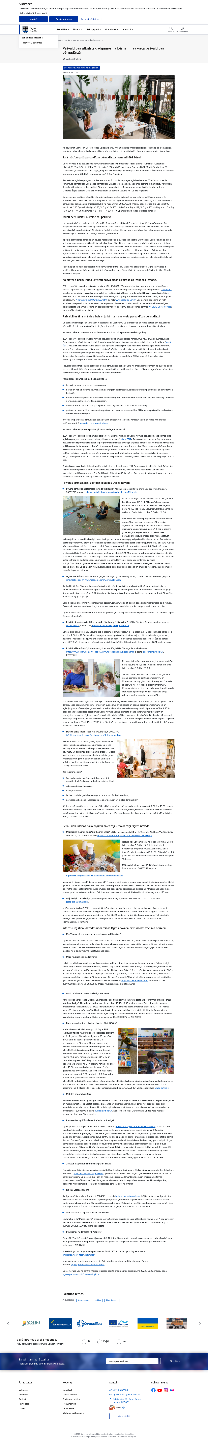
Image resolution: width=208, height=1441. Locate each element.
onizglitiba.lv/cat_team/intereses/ (79, 1254)
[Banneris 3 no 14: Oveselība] (89, 1323)
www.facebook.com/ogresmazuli (107, 875)
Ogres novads (83, 1300)
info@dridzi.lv (72, 625)
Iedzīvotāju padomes (32, 73)
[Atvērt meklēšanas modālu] (171, 30)
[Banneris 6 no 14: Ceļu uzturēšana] (177, 1323)
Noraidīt (33, 19)
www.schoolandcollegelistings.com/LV (110, 625)
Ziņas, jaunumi (112, 1300)
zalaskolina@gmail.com (77, 901)
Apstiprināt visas (64, 19)
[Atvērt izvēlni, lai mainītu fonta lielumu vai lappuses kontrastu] (182, 30)
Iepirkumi (23, 1394)
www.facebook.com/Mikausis (122, 492)
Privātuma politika (71, 1399)
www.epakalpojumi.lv (125, 300)
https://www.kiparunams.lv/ (79, 651)
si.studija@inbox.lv (103, 1110)
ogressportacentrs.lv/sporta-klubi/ (88, 1264)
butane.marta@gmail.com (127, 1196)
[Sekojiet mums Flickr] (172, 1390)
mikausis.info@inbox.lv (96, 492)
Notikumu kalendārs (31, 48)
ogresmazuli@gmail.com (78, 875)
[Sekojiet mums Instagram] (166, 1390)
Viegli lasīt (67, 1390)
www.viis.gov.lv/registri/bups (94, 423)
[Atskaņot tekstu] (74, 59)
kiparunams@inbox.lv (153, 651)
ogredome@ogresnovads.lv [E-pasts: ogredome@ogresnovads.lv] (126, 1394)
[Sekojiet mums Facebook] (153, 1390)
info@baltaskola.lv (75, 579)
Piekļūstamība (69, 1403)
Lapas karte (68, 1408)
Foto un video (28, 58)
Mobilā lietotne (70, 1394)
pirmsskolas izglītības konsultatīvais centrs (135, 1126)
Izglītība (98, 1300)
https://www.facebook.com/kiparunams (114, 651)
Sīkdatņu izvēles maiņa (73, 1413)
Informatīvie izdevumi (32, 63)
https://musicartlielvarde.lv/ (134, 980)
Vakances (23, 1390)
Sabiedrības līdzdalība (32, 68)
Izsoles (22, 1408)
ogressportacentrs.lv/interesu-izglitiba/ (81, 1274)
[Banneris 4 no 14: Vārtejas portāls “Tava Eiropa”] (118, 1323)
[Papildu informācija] (123, 1408)
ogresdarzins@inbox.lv (108, 835)
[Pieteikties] (174, 1361)
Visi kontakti (123, 1416)
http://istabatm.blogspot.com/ (88, 1173)
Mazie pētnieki (162, 1088)
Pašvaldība (24, 1403)
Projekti (22, 1399)
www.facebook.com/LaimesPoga (136, 835)
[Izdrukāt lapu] (182, 47)
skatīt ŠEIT (167, 289)
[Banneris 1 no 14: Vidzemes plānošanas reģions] (31, 1323)
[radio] (86, 1341)
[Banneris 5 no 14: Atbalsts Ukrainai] (148, 1323)
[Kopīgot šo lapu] (182, 54)
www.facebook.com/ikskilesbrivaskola (103, 735)
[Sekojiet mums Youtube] (159, 1390)
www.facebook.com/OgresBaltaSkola (103, 579)
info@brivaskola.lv (75, 735)
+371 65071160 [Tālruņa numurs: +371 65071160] (120, 1390)
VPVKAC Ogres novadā (160, 306)
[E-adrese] (115, 1407)
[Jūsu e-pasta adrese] (132, 1361)
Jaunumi (26, 53)
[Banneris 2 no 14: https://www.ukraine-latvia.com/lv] (60, 1323)
